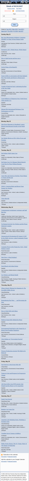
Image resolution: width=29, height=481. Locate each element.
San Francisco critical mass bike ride (11, 364)
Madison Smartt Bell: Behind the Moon (11, 320)
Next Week (18, 8)
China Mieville (5, 198)
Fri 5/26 (15, 31)
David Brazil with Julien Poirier (9, 266)
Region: (15, 19)
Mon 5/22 (15, 29)
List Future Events (20, 10)
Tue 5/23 (20, 29)
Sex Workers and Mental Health (9, 275)
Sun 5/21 (8, 29)
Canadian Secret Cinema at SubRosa (11, 433)
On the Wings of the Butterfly (9, 67)
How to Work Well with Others (9, 311)
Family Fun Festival (6, 399)
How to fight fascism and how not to (11, 58)
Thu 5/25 (10, 31)
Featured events (12, 456)
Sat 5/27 (21, 31)
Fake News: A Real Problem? (9, 257)
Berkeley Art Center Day (7, 409)
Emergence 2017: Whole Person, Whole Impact (13, 49)
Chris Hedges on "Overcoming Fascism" (12, 339)
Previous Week (11, 8)
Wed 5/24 (4, 31)
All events (4, 456)
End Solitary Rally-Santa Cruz (9, 153)
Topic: (14, 13)
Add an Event (7, 10)
